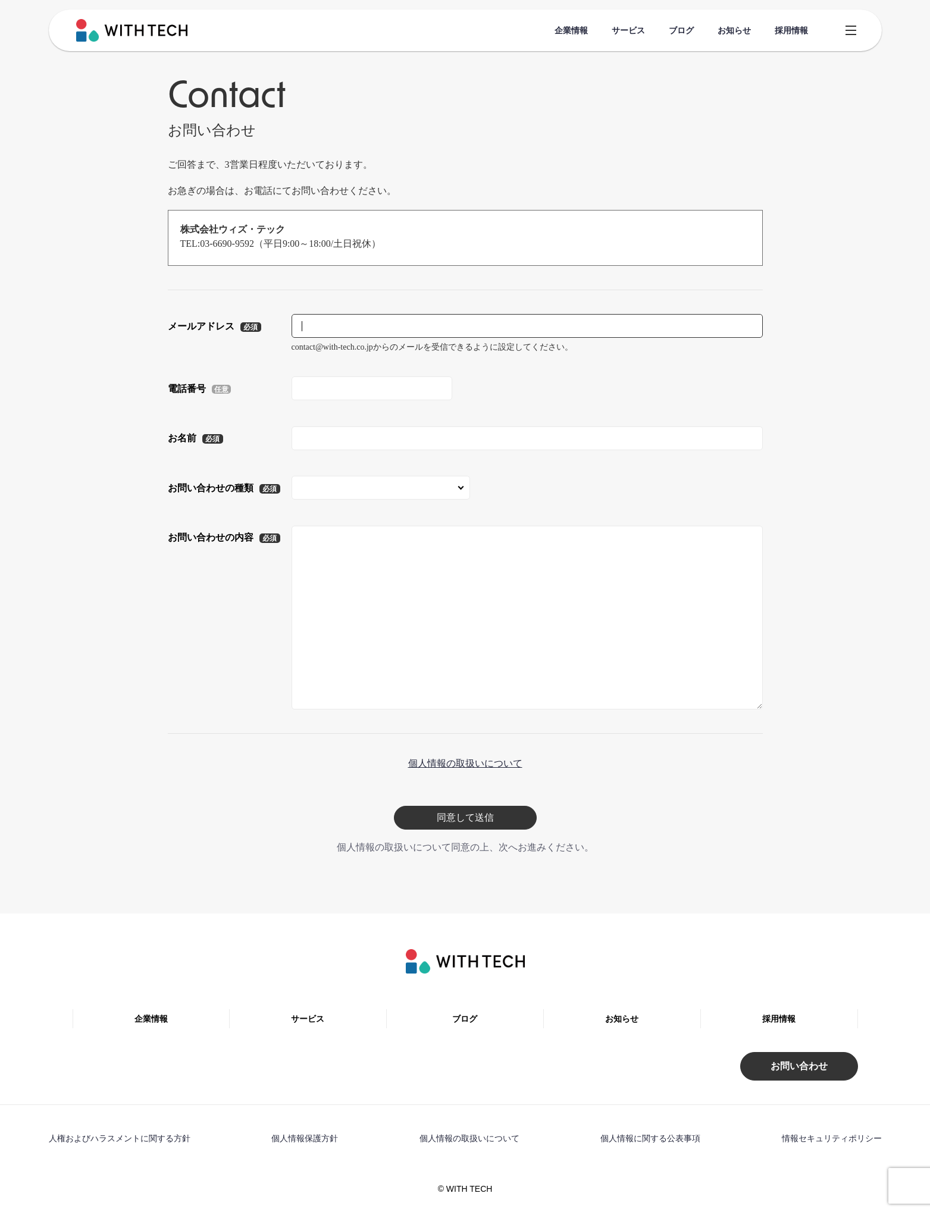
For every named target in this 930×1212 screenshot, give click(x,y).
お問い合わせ (799, 1066)
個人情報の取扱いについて (465, 763)
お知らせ (734, 30)
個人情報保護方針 (304, 1138)
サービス (628, 30)
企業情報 (571, 30)
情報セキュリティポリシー (832, 1138)
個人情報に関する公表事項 (650, 1138)
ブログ (681, 30)
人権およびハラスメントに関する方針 (119, 1138)
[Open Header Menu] (851, 30)
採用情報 (791, 30)
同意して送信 (465, 817)
